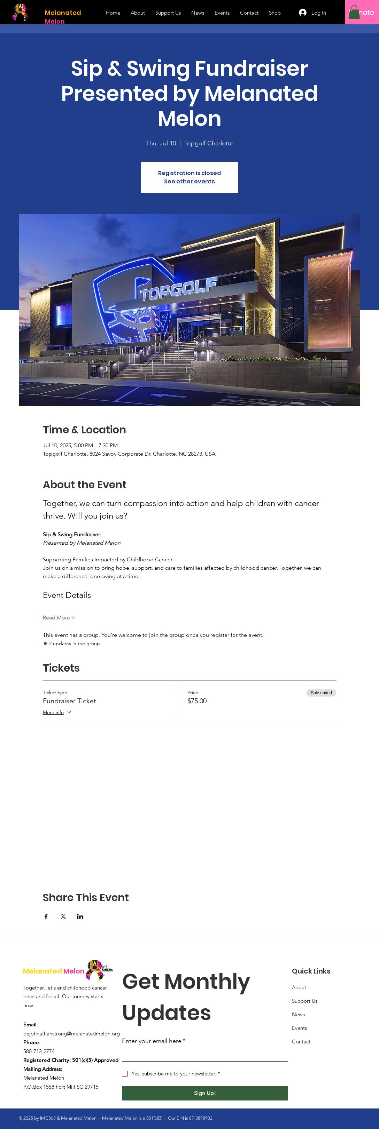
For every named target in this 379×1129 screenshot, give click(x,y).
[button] (354, 12)
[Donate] (361, 12)
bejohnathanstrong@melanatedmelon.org (71, 1033)
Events (299, 1028)
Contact (301, 1041)
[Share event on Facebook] (46, 916)
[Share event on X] (63, 916)
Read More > (59, 617)
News (298, 1014)
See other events (189, 181)
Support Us (304, 1001)
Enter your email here (154, 1041)
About (299, 987)
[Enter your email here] (203, 1054)
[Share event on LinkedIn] (80, 916)
